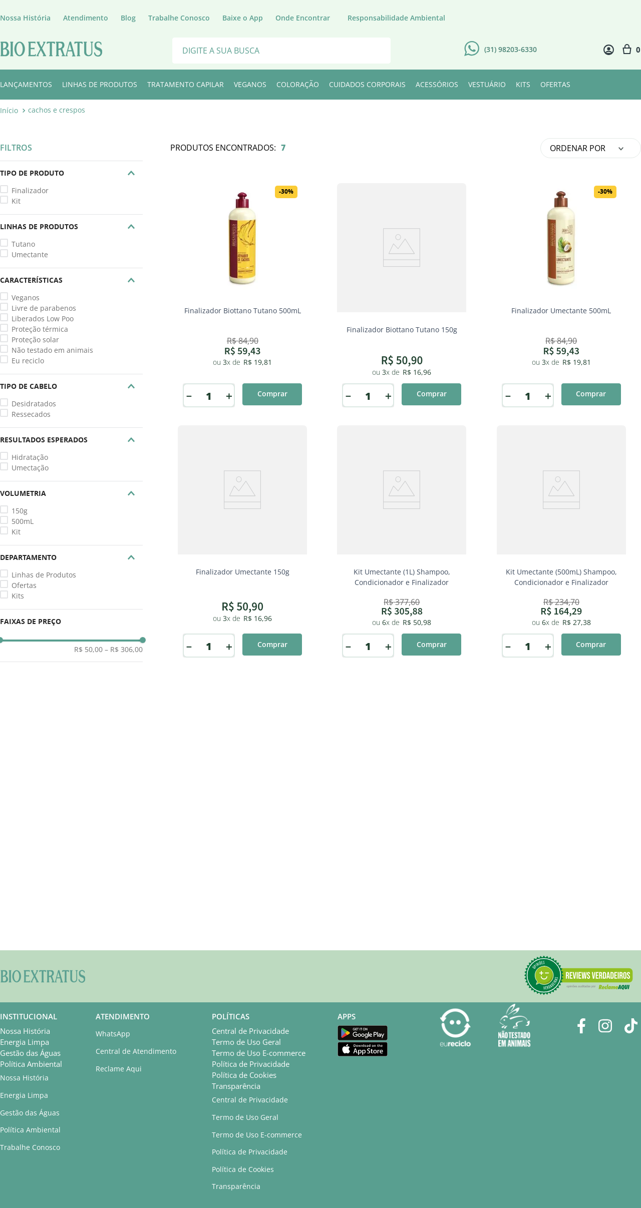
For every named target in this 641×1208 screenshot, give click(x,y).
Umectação (30, 467)
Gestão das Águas (30, 1053)
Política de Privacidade (250, 1064)
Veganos (26, 297)
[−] (189, 396)
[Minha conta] (608, 50)
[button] (71, 173)
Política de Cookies (244, 1075)
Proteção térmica (40, 329)
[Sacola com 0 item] (631, 50)
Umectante (30, 254)
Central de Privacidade (250, 1031)
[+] (229, 396)
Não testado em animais (52, 350)
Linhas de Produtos (44, 574)
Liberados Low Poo (43, 318)
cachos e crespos (56, 110)
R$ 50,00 (88, 650)
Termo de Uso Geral (246, 1042)
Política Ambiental (31, 1064)
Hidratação (30, 457)
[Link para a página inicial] (10, 110)
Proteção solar (35, 339)
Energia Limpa (24, 1042)
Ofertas (24, 585)
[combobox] (281, 50)
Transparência (236, 1086)
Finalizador (30, 190)
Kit (16, 201)
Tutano (23, 244)
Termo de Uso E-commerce (258, 1053)
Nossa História (25, 1031)
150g (20, 510)
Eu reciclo (28, 360)
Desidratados (34, 403)
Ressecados (31, 414)
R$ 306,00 (124, 650)
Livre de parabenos (44, 308)
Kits (18, 595)
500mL (23, 521)
